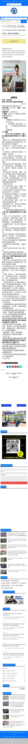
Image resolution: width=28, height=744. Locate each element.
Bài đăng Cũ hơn (21, 410)
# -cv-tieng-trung (8, 366)
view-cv (15, 25)
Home (3, 25)
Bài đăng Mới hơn (6, 410)
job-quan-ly (23, 589)
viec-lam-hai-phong (10, 686)
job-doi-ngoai (14, 586)
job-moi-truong (5, 589)
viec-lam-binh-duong (10, 679)
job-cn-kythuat (5, 586)
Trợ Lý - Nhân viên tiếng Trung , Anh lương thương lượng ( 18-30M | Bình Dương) (17, 546)
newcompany (19, 591)
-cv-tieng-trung (9, 25)
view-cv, (19, 40)
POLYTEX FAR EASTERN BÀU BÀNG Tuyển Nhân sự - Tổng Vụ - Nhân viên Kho (17, 571)
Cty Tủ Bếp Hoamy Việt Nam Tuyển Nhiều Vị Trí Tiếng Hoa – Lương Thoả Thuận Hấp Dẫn (17, 552)
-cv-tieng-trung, (14, 40)
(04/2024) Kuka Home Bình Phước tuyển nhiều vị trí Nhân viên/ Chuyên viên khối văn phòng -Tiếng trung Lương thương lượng (14, 730)
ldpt (13, 591)
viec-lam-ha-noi (9, 684)
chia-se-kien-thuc (9, 676)
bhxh (5, 674)
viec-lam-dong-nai (10, 681)
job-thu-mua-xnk (5, 591)
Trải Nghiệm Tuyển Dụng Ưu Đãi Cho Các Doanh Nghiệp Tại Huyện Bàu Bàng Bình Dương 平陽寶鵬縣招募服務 (17, 540)
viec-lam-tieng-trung (6, 593)
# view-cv (15, 366)
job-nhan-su (14, 589)
